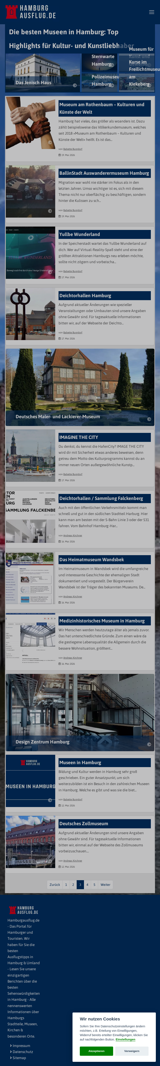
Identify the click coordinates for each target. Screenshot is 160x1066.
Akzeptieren (97, 1051)
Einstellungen (125, 1039)
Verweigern (132, 1051)
